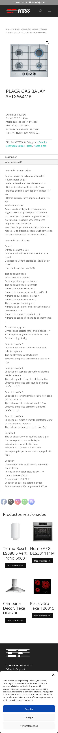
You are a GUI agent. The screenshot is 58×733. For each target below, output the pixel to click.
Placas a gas (11, 32)
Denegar (29, 717)
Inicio (8, 28)
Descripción (11, 156)
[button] (53, 674)
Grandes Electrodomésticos (25, 28)
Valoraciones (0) (13, 162)
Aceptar (29, 708)
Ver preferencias (29, 725)
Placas (43, 28)
